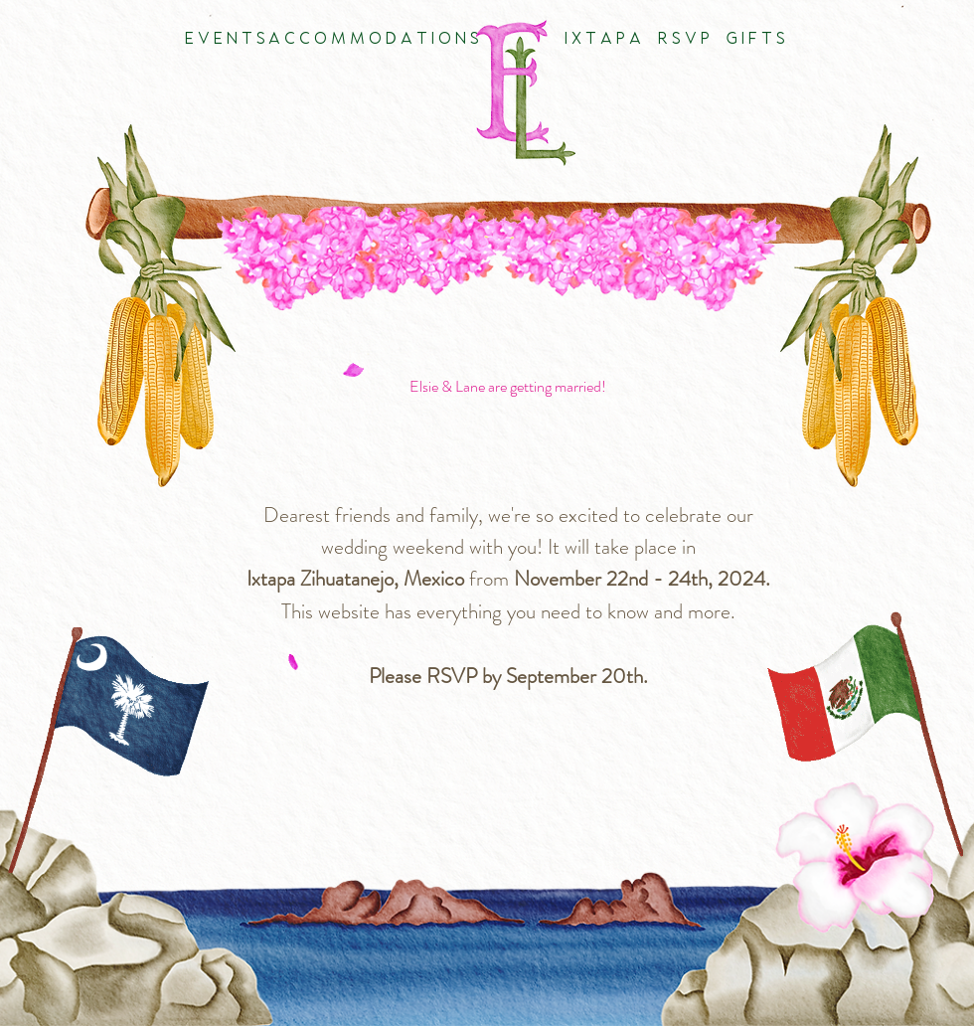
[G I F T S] (755, 40)
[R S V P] (683, 40)
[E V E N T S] (224, 40)
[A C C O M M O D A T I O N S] (373, 40)
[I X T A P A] (602, 40)
